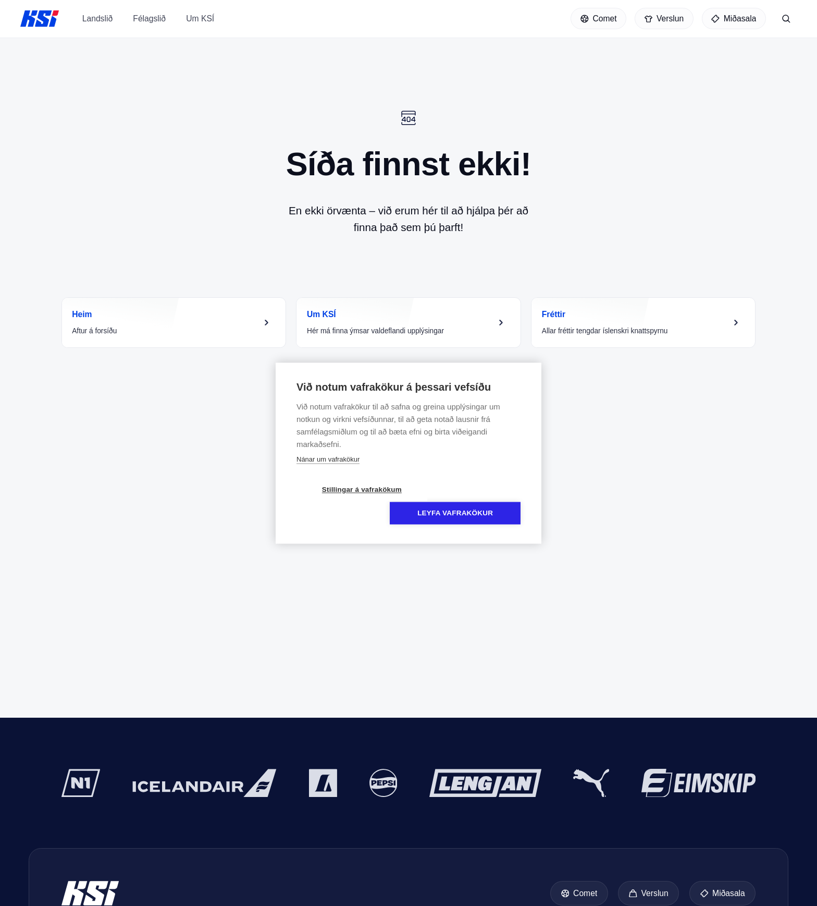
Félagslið (149, 28)
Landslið (97, 28)
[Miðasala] (734, 20)
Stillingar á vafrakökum (348, 501)
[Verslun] (664, 20)
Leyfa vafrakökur (468, 501)
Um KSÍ (200, 28)
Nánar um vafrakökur (328, 471)
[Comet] (598, 20)
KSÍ (39, 20)
